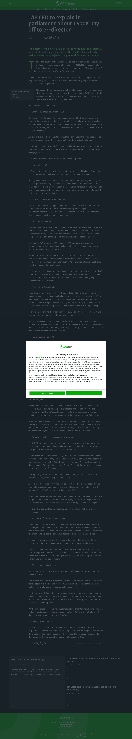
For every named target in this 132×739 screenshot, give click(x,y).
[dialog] (66, 369)
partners (39, 357)
